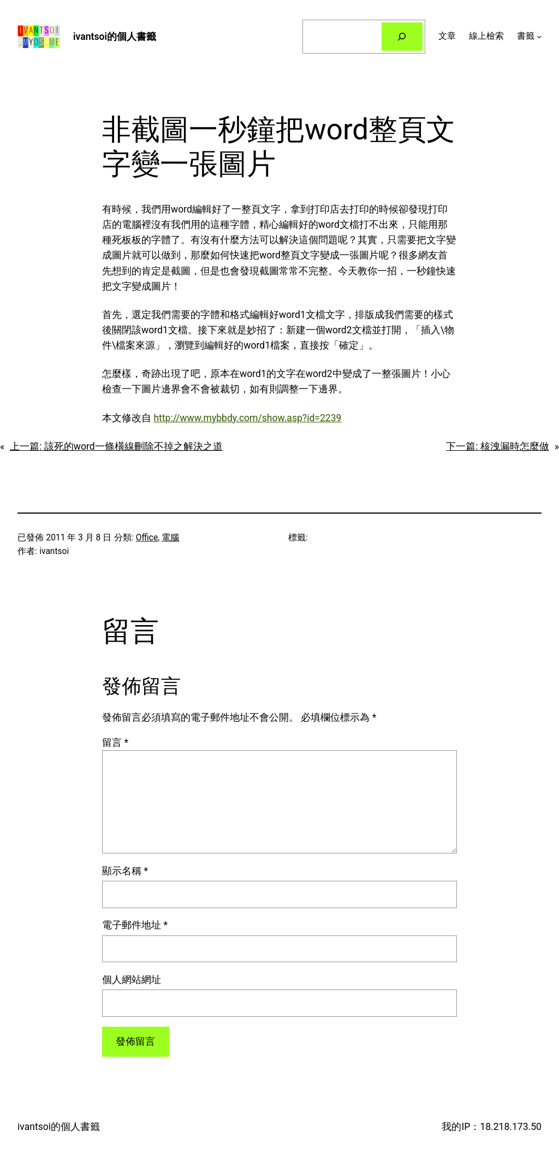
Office (147, 538)
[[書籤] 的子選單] (539, 36)
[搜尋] (402, 36)
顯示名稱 (125, 871)
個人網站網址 (131, 979)
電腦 (170, 538)
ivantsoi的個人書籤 (114, 36)
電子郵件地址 (135, 925)
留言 (115, 742)
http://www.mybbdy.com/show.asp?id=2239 (247, 418)
